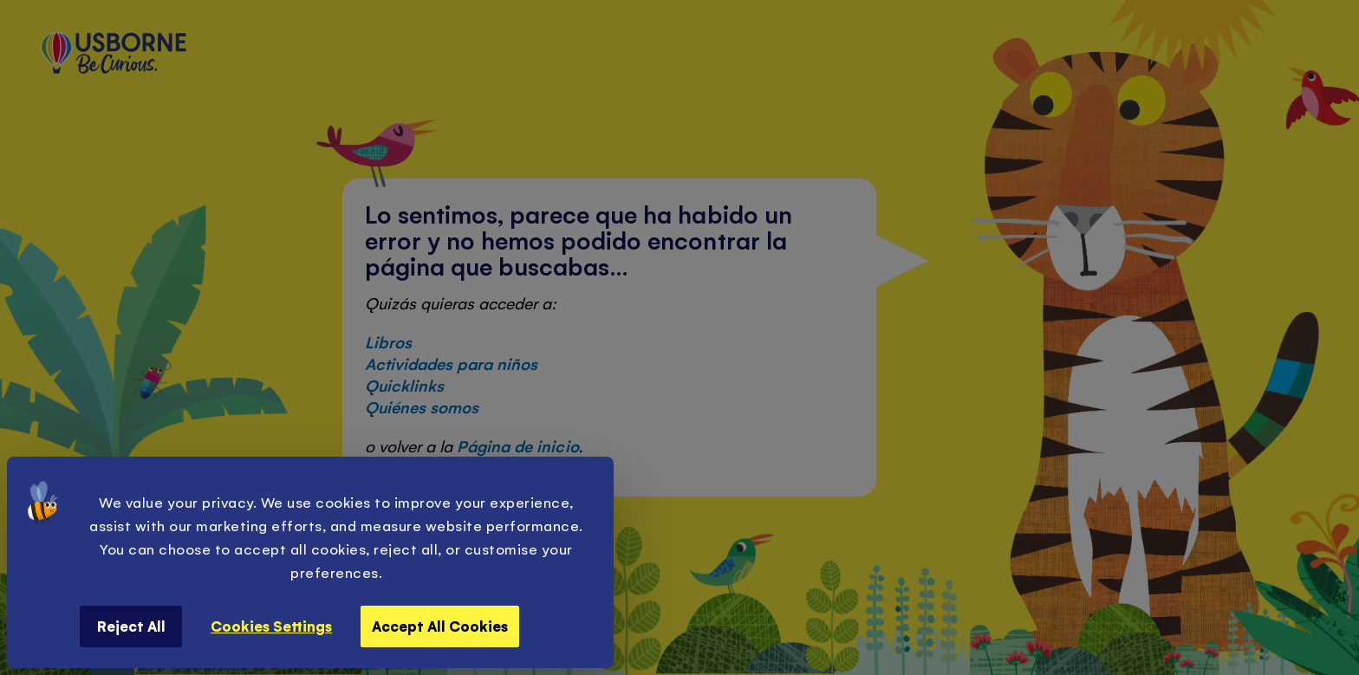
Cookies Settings (271, 625)
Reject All (131, 625)
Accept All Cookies (440, 625)
